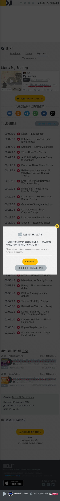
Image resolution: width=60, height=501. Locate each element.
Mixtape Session (21, 493)
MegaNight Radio (41, 494)
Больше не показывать (31, 268)
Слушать (30, 262)
